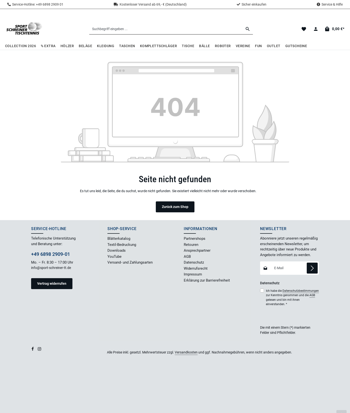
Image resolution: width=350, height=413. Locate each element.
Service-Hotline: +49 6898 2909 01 (35, 4)
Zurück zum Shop (175, 207)
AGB (187, 256)
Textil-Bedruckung (121, 244)
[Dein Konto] (315, 29)
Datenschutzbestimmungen (300, 291)
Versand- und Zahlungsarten (130, 262)
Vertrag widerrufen (51, 283)
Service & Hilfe (332, 4)
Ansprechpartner (197, 250)
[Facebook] (33, 350)
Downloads (116, 250)
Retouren (191, 244)
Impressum (193, 274)
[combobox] (166, 28)
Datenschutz (194, 262)
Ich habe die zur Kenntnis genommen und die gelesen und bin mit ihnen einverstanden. (292, 297)
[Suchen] (248, 28)
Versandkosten (186, 352)
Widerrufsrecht (196, 268)
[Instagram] (39, 350)
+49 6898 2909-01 (50, 254)
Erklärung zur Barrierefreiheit (207, 280)
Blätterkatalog (118, 238)
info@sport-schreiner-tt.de (51, 268)
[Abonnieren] (312, 268)
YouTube (114, 256)
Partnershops (194, 238)
